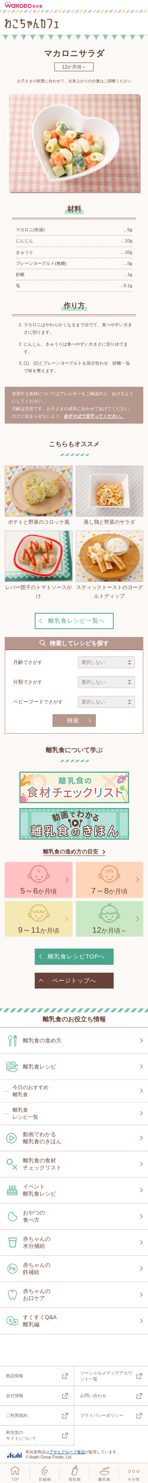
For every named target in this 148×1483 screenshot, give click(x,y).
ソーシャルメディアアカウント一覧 (106, 1376)
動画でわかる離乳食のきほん (42, 1138)
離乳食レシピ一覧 (25, 1113)
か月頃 (39, 890)
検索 (73, 720)
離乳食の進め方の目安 (70, 851)
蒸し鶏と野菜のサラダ (110, 495)
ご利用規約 (17, 1415)
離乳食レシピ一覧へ (76, 620)
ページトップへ (74, 980)
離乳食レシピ (39, 1066)
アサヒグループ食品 (67, 1452)
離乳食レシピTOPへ (76, 956)
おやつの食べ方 (34, 1216)
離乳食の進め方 (42, 1040)
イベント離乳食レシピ (39, 1190)
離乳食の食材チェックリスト (42, 1164)
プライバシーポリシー (102, 1415)
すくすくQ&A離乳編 (40, 1320)
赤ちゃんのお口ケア (37, 1294)
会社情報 (14, 1395)
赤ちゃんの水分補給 (37, 1242)
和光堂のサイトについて (21, 1435)
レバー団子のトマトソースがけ (39, 564)
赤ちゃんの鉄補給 (37, 1268)
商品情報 (14, 1375)
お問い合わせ (93, 1395)
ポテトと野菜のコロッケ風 (39, 495)
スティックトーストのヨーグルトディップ (110, 564)
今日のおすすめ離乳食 (31, 1090)
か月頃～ (109, 929)
